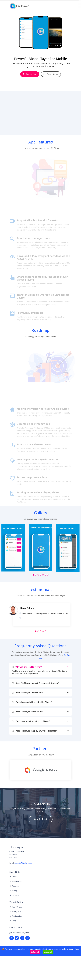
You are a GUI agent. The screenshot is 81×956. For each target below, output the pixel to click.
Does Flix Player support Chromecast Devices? (42, 683)
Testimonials (17, 916)
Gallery (14, 890)
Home (14, 877)
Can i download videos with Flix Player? (42, 702)
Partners (15, 895)
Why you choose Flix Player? (42, 666)
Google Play (29, 74)
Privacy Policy (17, 911)
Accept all (48, 952)
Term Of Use (17, 907)
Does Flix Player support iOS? (42, 692)
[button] (33, 575)
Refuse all (35, 952)
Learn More (74, 949)
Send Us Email (40, 819)
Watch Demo (50, 74)
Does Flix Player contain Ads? (42, 711)
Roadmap (15, 886)
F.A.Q (14, 921)
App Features (17, 881)
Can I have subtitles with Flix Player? (42, 721)
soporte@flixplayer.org (23, 863)
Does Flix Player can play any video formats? (42, 730)
